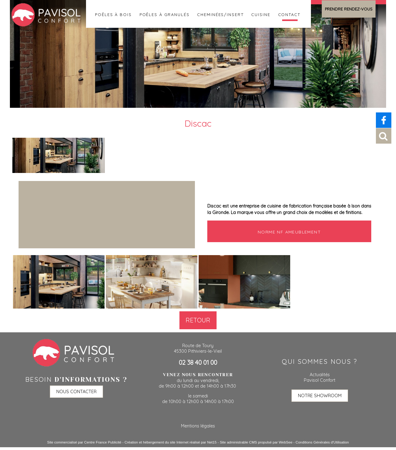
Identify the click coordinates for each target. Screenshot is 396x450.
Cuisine (260, 14)
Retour (198, 320)
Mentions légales (198, 426)
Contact (289, 14)
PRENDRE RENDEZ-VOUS (348, 8)
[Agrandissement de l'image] (59, 307)
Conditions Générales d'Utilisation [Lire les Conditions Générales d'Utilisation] (322, 442)
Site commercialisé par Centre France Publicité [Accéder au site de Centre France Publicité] (84, 442)
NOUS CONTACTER (76, 391)
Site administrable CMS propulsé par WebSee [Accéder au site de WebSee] (256, 442)
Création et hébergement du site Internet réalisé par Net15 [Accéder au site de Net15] (170, 442)
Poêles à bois (113, 14)
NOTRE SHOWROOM (320, 395)
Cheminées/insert (220, 14)
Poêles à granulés (165, 14)
